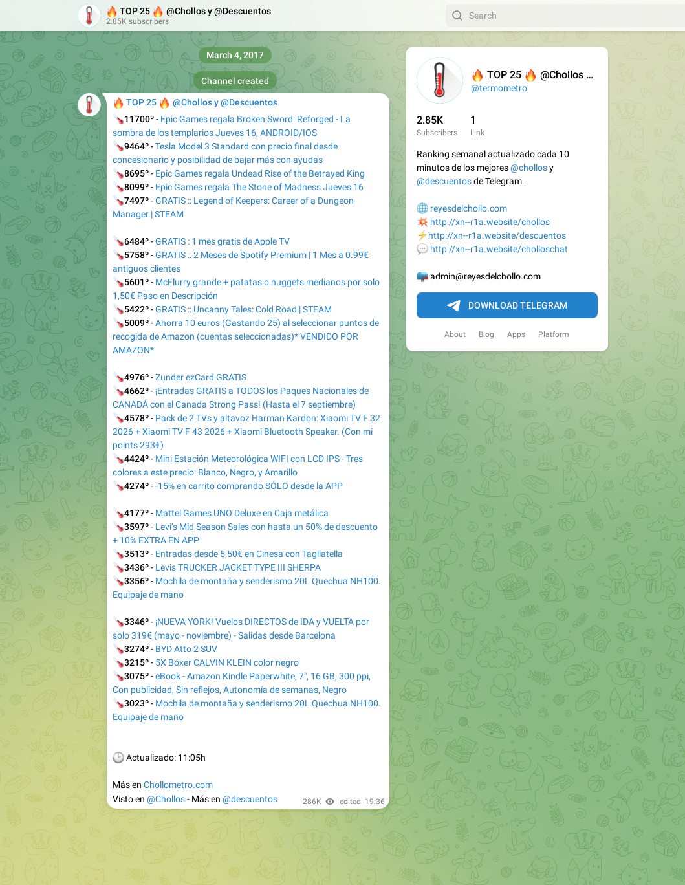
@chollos (528, 167)
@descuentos (444, 181)
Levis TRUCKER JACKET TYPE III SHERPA (238, 567)
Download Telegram (507, 306)
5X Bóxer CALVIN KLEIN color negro (227, 662)
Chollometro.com (178, 785)
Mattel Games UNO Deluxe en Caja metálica (242, 513)
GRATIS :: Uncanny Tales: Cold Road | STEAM (243, 309)
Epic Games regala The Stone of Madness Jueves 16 (259, 187)
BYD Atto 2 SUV (186, 649)
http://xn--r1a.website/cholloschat (499, 249)
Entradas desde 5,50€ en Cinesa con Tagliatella (249, 554)
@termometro (499, 88)
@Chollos (166, 799)
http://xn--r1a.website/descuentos (497, 235)
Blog (486, 334)
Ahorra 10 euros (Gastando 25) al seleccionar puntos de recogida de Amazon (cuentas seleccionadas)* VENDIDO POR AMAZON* (246, 336)
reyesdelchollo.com (468, 208)
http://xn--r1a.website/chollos (490, 222)
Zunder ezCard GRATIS (200, 377)
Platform (553, 334)
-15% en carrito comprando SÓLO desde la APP (249, 486)
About (455, 334)
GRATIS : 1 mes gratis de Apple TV (222, 241)
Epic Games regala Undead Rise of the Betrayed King (260, 173)
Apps (516, 334)
